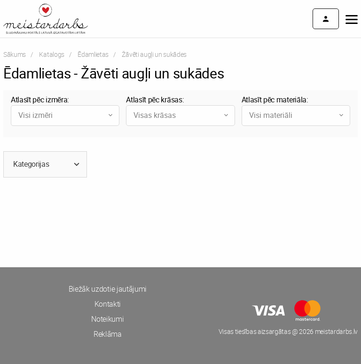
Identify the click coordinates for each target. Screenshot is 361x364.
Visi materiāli (297, 115)
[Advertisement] (90, 220)
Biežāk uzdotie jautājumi (108, 289)
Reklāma (108, 334)
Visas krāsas (181, 115)
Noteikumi (107, 319)
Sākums (14, 54)
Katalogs (51, 54)
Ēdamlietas (93, 54)
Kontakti (107, 304)
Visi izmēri (66, 115)
